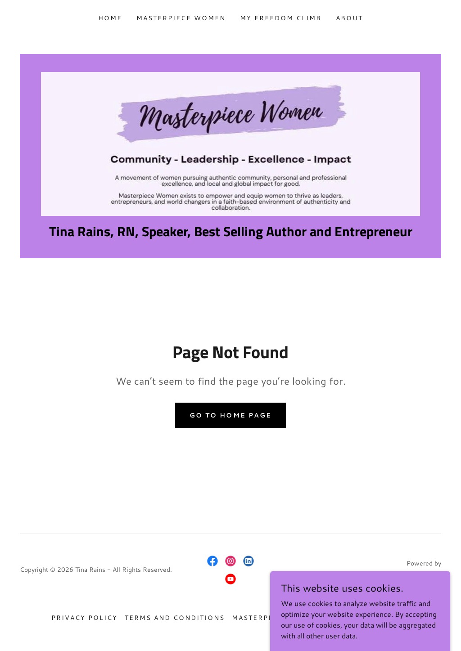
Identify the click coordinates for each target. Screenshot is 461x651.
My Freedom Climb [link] (280, 17)
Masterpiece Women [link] (181, 17)
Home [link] (110, 17)
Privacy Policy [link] (84, 617)
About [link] (349, 17)
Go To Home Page (230, 415)
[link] (230, 143)
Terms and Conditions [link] (175, 617)
